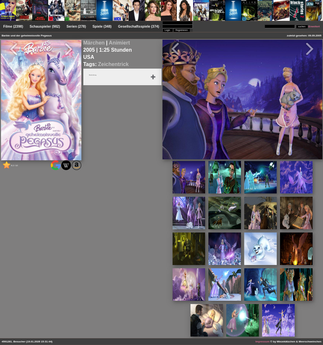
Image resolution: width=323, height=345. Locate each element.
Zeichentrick (113, 64)
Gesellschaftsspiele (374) (138, 26)
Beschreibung (96, 75)
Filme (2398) (13, 26)
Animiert (119, 43)
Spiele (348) (102, 26)
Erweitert (314, 26)
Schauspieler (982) (45, 26)
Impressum (263, 341)
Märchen (94, 43)
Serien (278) (76, 26)
